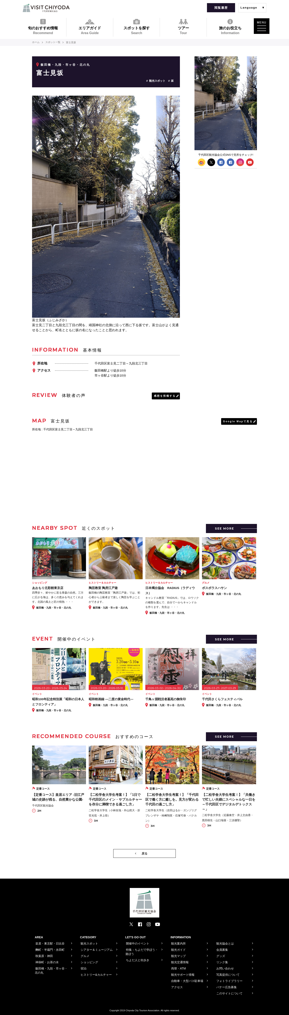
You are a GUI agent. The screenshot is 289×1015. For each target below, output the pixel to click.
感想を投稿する (165, 395)
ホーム (36, 42)
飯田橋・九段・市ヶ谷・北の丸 (65, 64)
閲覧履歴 (221, 7)
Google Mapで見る (238, 421)
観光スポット (157, 80)
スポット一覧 (52, 42)
